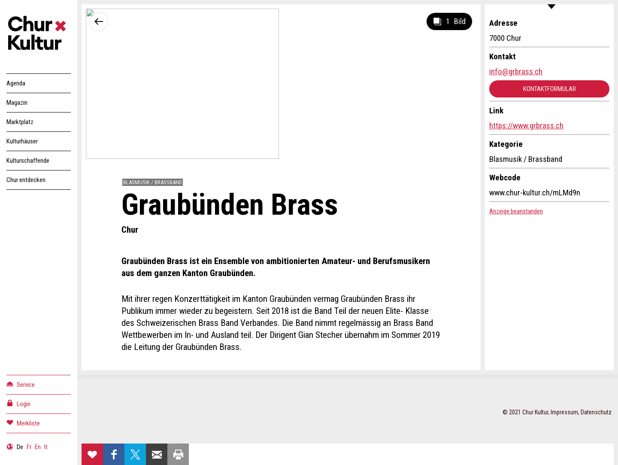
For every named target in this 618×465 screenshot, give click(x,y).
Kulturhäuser (22, 141)
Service (20, 384)
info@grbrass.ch (515, 71)
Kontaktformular (549, 89)
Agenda (15, 83)
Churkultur (38, 34)
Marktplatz (19, 122)
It (46, 447)
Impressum (564, 412)
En (38, 447)
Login (18, 403)
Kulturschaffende (27, 160)
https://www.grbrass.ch (526, 126)
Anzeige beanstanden (516, 211)
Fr (29, 447)
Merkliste (23, 422)
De (20, 447)
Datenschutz (596, 412)
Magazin (16, 102)
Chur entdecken (25, 180)
